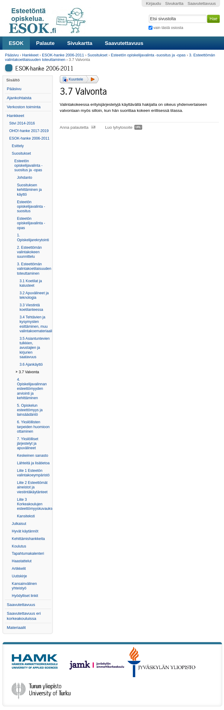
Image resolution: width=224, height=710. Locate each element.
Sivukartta (79, 43)
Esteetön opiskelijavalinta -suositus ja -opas (148, 55)
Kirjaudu (153, 3)
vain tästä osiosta (168, 27)
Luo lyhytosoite (119, 127)
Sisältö (13, 80)
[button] (79, 79)
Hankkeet (30, 55)
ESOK (16, 43)
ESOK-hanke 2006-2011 (63, 55)
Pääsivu (12, 55)
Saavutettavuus (124, 43)
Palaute (45, 43)
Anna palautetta (74, 127)
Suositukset (97, 55)
